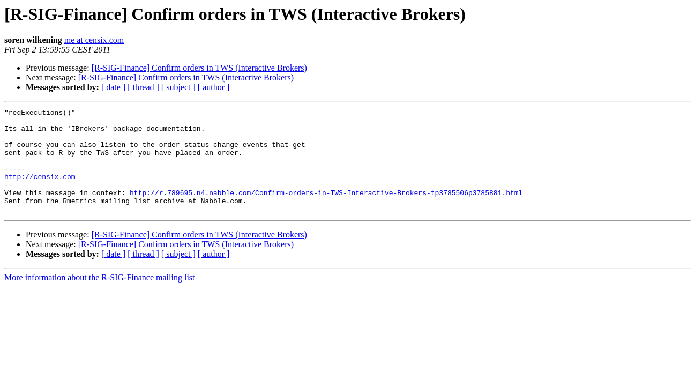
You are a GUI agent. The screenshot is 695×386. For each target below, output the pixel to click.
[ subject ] (178, 87)
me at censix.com (94, 39)
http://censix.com (40, 191)
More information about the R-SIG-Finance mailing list (99, 298)
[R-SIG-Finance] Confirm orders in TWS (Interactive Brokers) (199, 67)
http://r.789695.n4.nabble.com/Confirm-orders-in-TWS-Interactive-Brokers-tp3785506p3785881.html (326, 210)
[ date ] (113, 87)
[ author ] (214, 87)
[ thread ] (143, 87)
